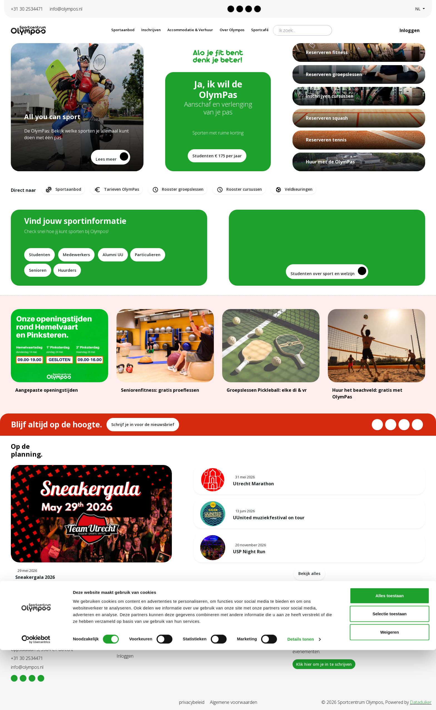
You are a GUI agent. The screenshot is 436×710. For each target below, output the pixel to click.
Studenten (39, 254)
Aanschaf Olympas (135, 638)
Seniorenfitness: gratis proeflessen (160, 390)
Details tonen (300, 699)
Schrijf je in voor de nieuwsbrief (142, 424)
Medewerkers (76, 254)
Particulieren (147, 254)
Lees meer (112, 157)
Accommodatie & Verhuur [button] (190, 29)
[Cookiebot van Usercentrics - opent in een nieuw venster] (36, 699)
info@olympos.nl (66, 9)
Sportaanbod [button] (123, 29)
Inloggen (410, 30)
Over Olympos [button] (232, 29)
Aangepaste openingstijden (46, 390)
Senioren (37, 270)
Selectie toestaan (390, 673)
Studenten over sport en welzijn (328, 271)
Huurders (67, 270)
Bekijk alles (309, 573)
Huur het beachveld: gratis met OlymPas (367, 393)
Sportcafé (260, 29)
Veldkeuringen (293, 189)
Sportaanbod (63, 189)
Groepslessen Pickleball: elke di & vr (267, 390)
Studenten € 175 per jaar (217, 155)
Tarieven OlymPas (116, 189)
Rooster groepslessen (177, 189)
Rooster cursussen (239, 189)
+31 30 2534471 (27, 9)
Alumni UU (113, 254)
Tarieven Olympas (222, 638)
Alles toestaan (389, 655)
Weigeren (389, 691)
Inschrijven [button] (151, 29)
